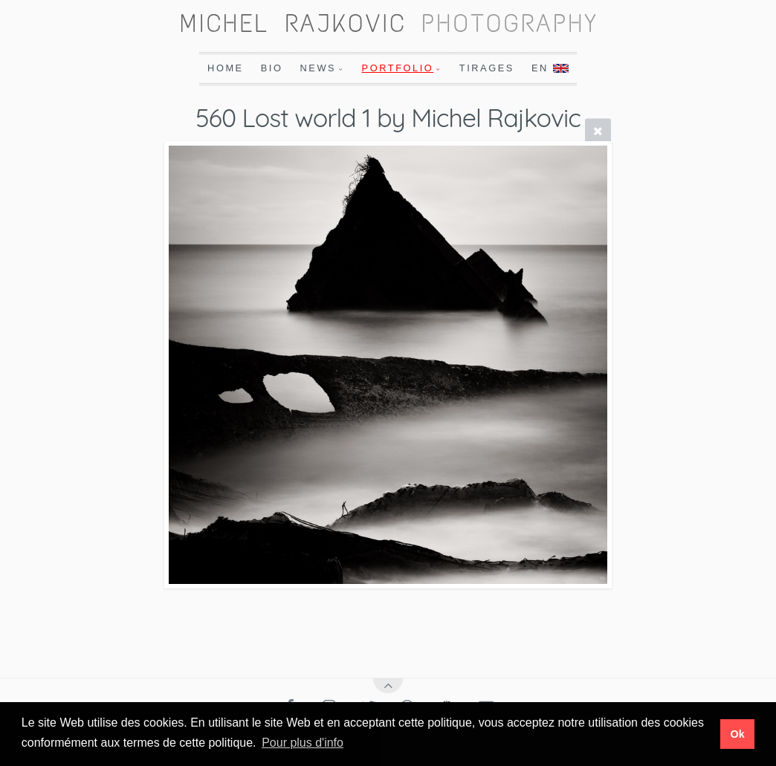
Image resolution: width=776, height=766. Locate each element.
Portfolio (398, 68)
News (318, 68)
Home (225, 68)
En (550, 68)
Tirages (486, 68)
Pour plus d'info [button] (302, 742)
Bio (272, 68)
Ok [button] (737, 734)
